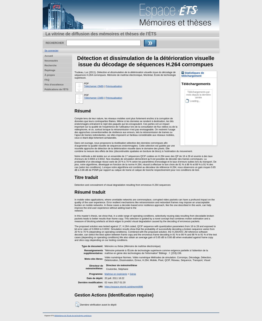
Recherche (50, 65)
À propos (50, 75)
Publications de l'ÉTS (56, 89)
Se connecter (51, 50)
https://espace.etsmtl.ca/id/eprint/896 (124, 286)
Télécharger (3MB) (94, 86)
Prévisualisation (114, 86)
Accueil (49, 55)
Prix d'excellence (54, 84)
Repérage (50, 70)
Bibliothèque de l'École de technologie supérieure (72, 316)
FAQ (47, 79)
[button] (77, 304)
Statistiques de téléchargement (192, 74)
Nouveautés (51, 60)
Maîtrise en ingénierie (116, 274)
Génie (133, 274)
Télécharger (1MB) (94, 97)
